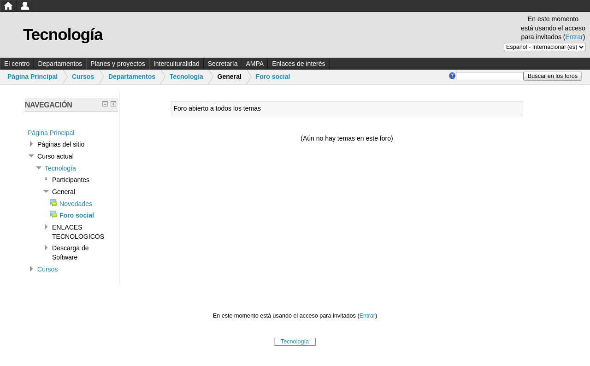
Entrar (574, 37)
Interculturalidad (176, 63)
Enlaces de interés (298, 63)
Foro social (273, 76)
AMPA (255, 63)
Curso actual (55, 156)
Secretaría (223, 63)
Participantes (70, 179)
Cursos (83, 76)
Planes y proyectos (117, 63)
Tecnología (186, 76)
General (63, 191)
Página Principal (32, 76)
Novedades (75, 203)
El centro (17, 63)
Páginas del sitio (60, 144)
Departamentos (60, 63)
